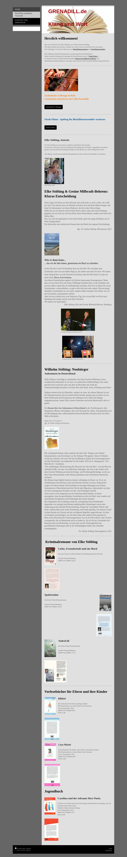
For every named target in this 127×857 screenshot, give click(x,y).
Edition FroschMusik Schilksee (85, 58)
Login (110, 848)
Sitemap (28, 848)
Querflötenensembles (98, 49)
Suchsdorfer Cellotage (53, 107)
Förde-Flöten (93, 56)
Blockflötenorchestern (80, 49)
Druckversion (20, 848)
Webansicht (108, 850)
